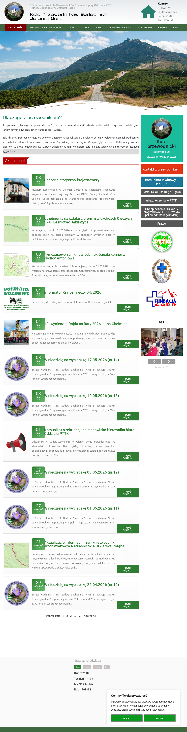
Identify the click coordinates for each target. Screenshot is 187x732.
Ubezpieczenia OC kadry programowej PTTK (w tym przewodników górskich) (161, 212)
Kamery (162, 27)
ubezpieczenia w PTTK (161, 200)
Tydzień (87, 664)
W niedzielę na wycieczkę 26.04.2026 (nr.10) (81, 585)
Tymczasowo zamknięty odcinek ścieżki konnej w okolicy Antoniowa (84, 256)
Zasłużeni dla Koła (120, 27)
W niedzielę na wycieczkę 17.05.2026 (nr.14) (81, 360)
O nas (71, 27)
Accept (160, 718)
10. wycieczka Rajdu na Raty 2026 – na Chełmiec (85, 324)
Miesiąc (97, 664)
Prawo (161, 223)
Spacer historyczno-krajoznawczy (72, 180)
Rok (106, 664)
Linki (176, 27)
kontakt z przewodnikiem (162, 169)
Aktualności (15, 27)
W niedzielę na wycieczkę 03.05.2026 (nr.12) (81, 472)
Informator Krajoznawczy (45, 27)
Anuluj (126, 718)
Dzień (78, 664)
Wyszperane (145, 27)
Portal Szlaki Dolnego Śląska (161, 192)
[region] (143, 707)
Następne (90, 615)
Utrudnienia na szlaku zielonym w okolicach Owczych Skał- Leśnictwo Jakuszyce (88, 220)
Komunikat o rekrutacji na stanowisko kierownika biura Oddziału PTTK (89, 432)
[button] (4, 71)
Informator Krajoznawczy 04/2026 (72, 292)
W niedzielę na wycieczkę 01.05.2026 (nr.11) (81, 508)
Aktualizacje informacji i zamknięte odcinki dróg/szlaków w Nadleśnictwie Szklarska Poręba (84, 544)
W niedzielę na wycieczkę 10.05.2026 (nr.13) (81, 396)
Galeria (85, 27)
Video (99, 27)
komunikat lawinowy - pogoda (161, 181)
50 (79, 615)
